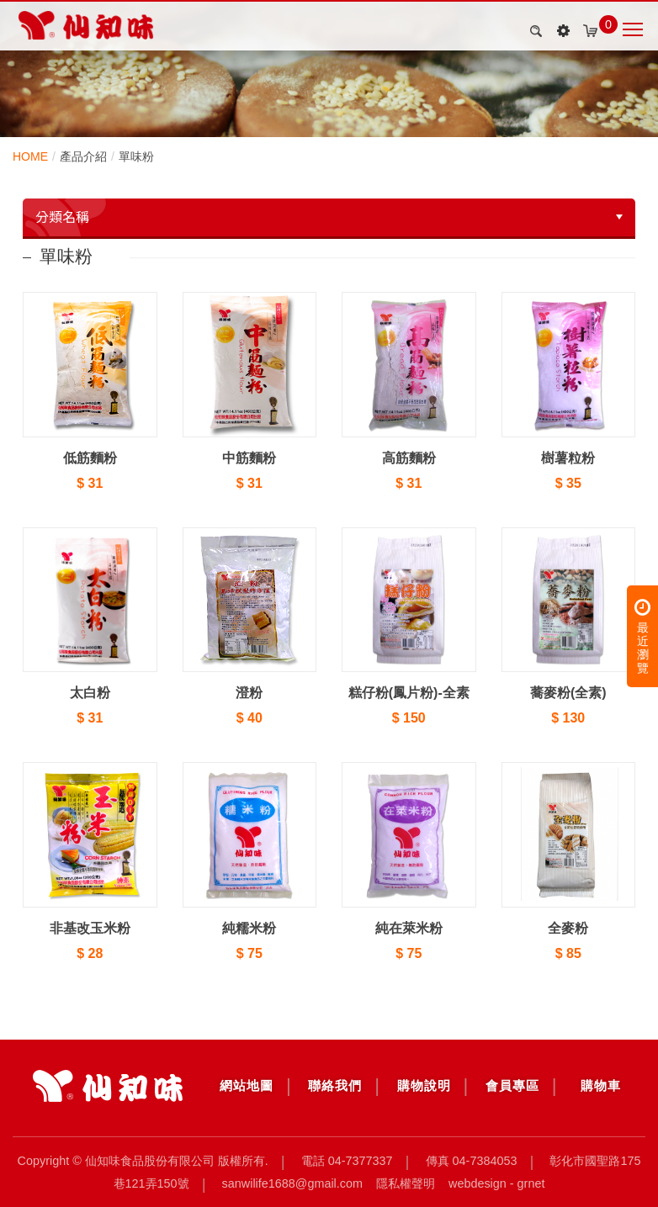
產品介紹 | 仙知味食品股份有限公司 (86, 25)
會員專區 (512, 1085)
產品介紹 (83, 156)
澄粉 (249, 693)
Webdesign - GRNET (496, 1183)
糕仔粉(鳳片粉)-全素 (409, 693)
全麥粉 (568, 928)
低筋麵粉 (90, 458)
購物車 (601, 1085)
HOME (30, 156)
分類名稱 (62, 217)
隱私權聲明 (405, 1183)
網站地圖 (246, 1085)
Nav (633, 29)
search (533, 31)
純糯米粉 (249, 928)
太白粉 (90, 693)
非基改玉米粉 (90, 928)
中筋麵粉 (249, 458)
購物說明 (424, 1085)
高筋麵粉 (409, 458)
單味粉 (136, 156)
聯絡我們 (335, 1085)
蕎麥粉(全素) (568, 693)
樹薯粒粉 (568, 458)
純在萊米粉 (409, 928)
